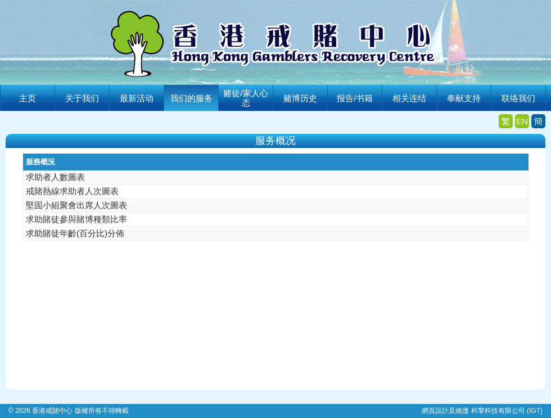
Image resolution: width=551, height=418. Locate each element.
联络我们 (518, 98)
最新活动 (136, 98)
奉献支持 (464, 98)
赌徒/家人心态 (245, 97)
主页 (27, 98)
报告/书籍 (355, 98)
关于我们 (82, 98)
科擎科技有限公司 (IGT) (507, 411)
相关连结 (409, 98)
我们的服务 (191, 98)
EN (522, 121)
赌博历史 (300, 98)
